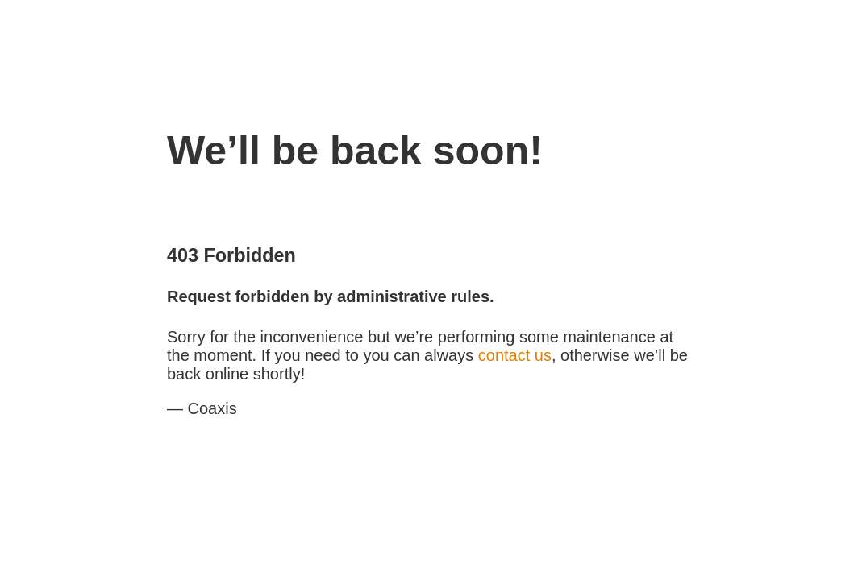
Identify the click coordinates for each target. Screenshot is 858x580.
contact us (515, 355)
